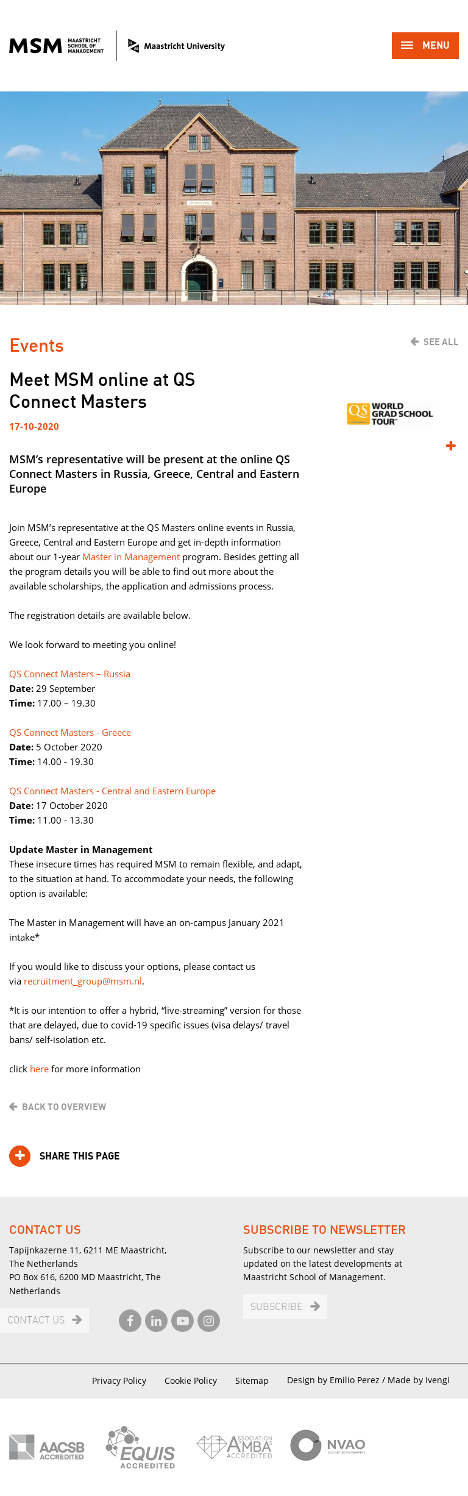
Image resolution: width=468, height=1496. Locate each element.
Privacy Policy (119, 1380)
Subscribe (276, 1307)
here (39, 1069)
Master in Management (131, 556)
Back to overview (64, 1107)
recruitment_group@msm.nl (83, 981)
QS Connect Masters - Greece (70, 732)
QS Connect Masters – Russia (69, 674)
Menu (425, 46)
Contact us (36, 1321)
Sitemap (252, 1380)
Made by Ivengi (419, 1380)
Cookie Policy (191, 1380)
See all (441, 342)
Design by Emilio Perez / (337, 1380)
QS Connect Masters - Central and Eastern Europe (112, 791)
